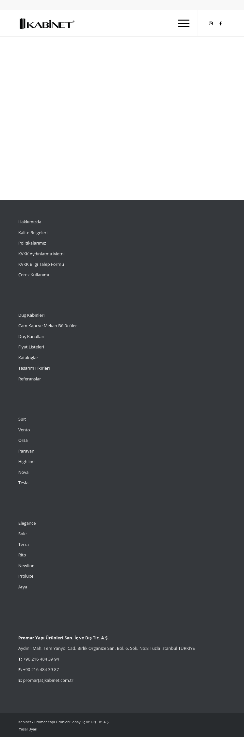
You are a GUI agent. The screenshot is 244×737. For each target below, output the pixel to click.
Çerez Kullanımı (33, 275)
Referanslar (29, 379)
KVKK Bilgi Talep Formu (41, 264)
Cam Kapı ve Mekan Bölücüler (47, 325)
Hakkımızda (29, 222)
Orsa (23, 440)
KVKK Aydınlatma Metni (41, 254)
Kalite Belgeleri (33, 232)
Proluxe (25, 576)
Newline (26, 566)
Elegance (27, 523)
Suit (22, 419)
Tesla (23, 483)
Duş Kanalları (31, 336)
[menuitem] (180, 23)
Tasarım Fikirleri (34, 368)
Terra (23, 544)
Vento (24, 430)
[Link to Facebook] (221, 23)
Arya (22, 587)
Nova (23, 472)
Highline (26, 461)
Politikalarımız (32, 243)
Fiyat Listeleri (31, 347)
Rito (22, 555)
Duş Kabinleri (31, 315)
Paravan (26, 451)
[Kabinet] (101, 23)
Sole (22, 534)
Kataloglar (28, 357)
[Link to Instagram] (211, 23)
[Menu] (180, 23)
